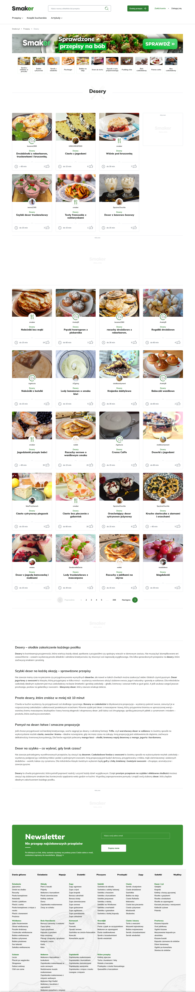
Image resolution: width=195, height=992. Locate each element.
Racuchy (15, 893)
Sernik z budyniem (133, 887)
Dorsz (43, 901)
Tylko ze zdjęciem (30, 105)
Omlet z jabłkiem (19, 901)
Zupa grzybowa (47, 929)
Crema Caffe (119, 452)
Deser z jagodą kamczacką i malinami (32, 576)
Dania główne (19, 874)
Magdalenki (163, 574)
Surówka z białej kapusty (108, 913)
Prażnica (15, 916)
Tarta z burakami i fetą (107, 960)
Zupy (140, 874)
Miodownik (130, 910)
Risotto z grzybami (162, 896)
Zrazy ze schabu (47, 907)
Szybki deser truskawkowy (32, 214)
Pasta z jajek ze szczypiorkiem (110, 926)
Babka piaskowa (19, 941)
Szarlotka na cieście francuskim (82, 932)
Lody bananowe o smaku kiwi (76, 392)
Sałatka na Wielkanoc (107, 904)
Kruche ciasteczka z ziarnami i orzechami (163, 515)
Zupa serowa (74, 904)
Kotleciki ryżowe (161, 907)
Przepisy (17, 17)
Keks (43, 947)
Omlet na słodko (19, 890)
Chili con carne (18, 969)
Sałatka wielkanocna (21, 947)
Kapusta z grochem (49, 932)
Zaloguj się (176, 8)
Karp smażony (46, 935)
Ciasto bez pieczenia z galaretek (76, 515)
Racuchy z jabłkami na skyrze (119, 576)
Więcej (59, 855)
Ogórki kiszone (160, 929)
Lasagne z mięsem (77, 972)
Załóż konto (160, 8)
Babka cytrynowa (19, 938)
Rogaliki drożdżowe (163, 329)
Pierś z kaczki (46, 887)
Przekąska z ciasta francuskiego (111, 966)
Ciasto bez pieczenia (134, 904)
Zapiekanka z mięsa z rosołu (81, 969)
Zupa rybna (45, 926)
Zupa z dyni (74, 890)
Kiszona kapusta (161, 923)
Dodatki (81, 874)
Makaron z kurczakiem (50, 893)
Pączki (71, 923)
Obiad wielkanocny (20, 926)
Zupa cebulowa (75, 916)
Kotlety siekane (47, 899)
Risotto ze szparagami (163, 901)
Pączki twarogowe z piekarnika (76, 331)
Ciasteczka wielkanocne (22, 932)
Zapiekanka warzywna (78, 966)
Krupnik (157, 890)
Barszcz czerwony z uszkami (52, 923)
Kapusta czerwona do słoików (166, 941)
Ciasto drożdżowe (133, 890)
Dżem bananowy (161, 944)
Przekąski (122, 874)
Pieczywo (101, 874)
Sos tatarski (17, 944)
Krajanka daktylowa (119, 390)
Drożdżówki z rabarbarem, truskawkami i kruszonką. (32, 155)
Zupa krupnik (74, 893)
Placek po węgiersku (20, 960)
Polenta (157, 910)
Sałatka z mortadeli (106, 907)
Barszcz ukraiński (76, 896)
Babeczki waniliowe (163, 390)
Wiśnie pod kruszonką (119, 153)
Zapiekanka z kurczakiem (80, 960)
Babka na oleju (132, 896)
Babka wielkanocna (20, 935)
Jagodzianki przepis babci (32, 452)
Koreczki (72, 935)
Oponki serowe (75, 929)
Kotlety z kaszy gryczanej (165, 893)
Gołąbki (157, 887)
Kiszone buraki (160, 938)
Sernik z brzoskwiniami (107, 935)
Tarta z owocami (133, 923)
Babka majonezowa (134, 929)
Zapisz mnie (113, 848)
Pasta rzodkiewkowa (106, 932)
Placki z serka (18, 904)
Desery (32, 151)
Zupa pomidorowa (76, 913)
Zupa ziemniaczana (77, 901)
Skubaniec (130, 913)
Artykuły (56, 17)
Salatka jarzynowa (105, 899)
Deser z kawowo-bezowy (119, 214)
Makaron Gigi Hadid (49, 981)
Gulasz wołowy (18, 966)
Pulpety (44, 890)
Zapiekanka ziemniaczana (80, 963)
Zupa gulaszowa (76, 907)
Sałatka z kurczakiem (107, 896)
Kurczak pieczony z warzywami (167, 904)
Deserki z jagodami (163, 452)
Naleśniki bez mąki (32, 329)
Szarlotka (130, 893)
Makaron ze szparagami (108, 929)
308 (114, 600)
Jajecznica (16, 887)
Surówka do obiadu (106, 887)
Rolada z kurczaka (105, 963)
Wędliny (177, 874)
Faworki (72, 926)
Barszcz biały (74, 899)
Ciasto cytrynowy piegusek (32, 513)
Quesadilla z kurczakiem (108, 969)
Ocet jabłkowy (160, 926)
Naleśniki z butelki (32, 390)
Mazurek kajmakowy (134, 926)
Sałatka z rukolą (104, 901)
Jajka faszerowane (20, 923)
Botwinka (101, 923)
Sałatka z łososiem (106, 893)
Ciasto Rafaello (132, 899)
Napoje (62, 874)
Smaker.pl (16, 29)
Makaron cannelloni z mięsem (53, 990)
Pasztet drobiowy (19, 929)
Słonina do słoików (162, 950)
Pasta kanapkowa (19, 896)
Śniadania (42, 874)
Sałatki (158, 874)
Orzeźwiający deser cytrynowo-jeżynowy (119, 515)
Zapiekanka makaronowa (51, 904)
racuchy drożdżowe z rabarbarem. (119, 331)
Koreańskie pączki (76, 938)
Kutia (43, 944)
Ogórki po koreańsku (163, 947)
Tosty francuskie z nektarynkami (75, 216)
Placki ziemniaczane (49, 896)
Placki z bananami (20, 913)
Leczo (14, 957)
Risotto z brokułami (162, 899)
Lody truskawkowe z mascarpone (75, 576)
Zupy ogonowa (75, 887)
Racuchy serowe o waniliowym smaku (75, 454)
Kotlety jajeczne (104, 957)
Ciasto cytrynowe (133, 907)
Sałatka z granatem (106, 910)
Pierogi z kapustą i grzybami (53, 938)
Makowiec (130, 901)
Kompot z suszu (47, 941)
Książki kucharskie (37, 17)
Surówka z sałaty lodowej (108, 890)
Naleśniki (16, 899)
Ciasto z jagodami (75, 153)
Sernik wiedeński (105, 938)
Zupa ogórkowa (75, 910)
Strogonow (16, 963)
